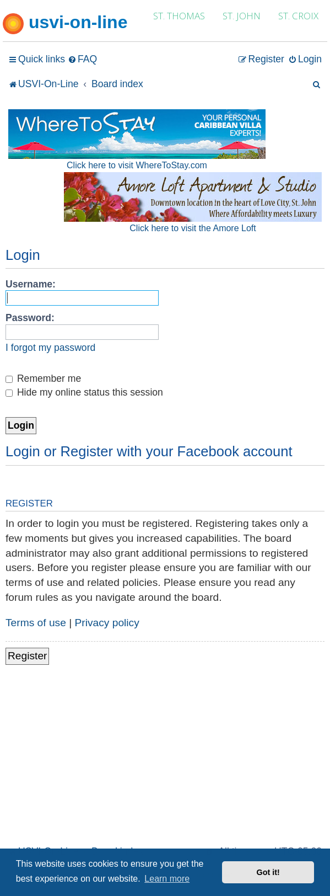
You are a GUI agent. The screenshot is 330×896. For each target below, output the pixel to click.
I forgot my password (50, 347)
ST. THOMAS (179, 15)
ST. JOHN (242, 15)
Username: (31, 284)
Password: (30, 317)
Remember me (43, 378)
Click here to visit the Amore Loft (192, 228)
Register (27, 656)
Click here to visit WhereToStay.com (137, 165)
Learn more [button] (167, 878)
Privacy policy (107, 622)
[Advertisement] (165, 760)
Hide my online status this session (84, 392)
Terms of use (36, 622)
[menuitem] (82, 59)
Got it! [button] (268, 872)
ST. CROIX (298, 15)
